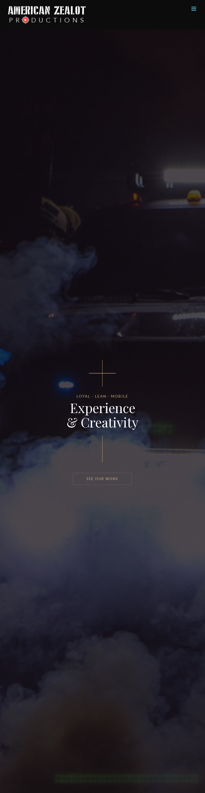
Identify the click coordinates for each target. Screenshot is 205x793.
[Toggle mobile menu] (194, 8)
